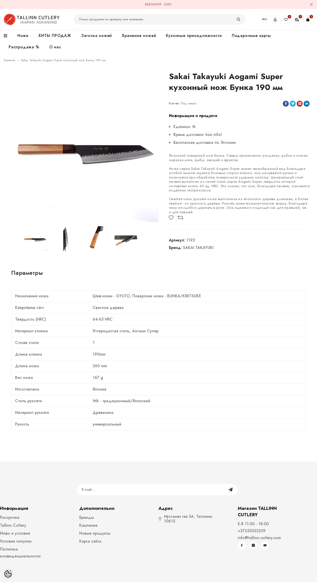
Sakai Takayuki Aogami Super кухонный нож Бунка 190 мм (63, 60)
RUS (264, 19)
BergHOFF (153, 4)
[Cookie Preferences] (8, 574)
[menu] (8, 36)
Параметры (27, 272)
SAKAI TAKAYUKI (198, 247)
